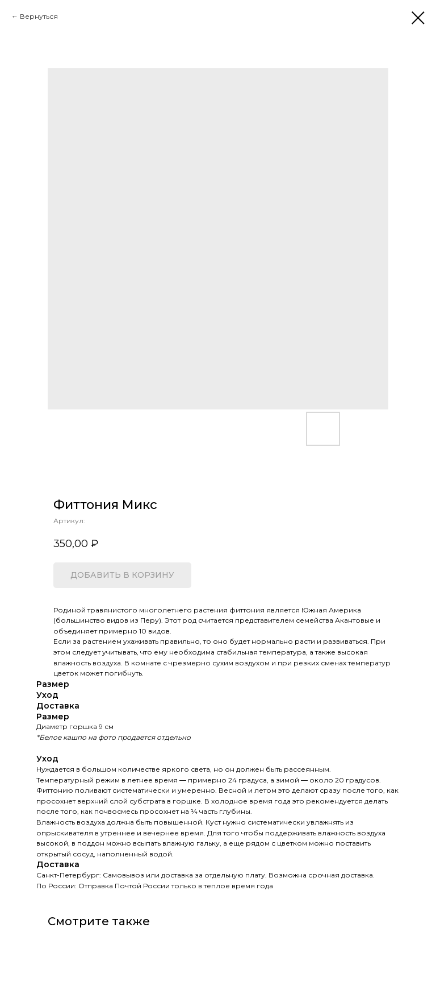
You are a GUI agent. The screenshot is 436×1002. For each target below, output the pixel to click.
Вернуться (39, 16)
